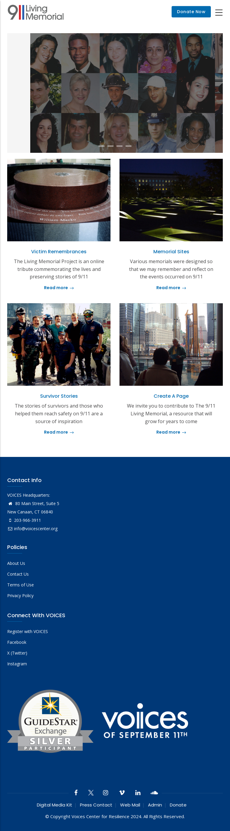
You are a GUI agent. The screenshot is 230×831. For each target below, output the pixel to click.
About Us (16, 563)
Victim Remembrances (59, 251)
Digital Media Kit (54, 805)
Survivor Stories (59, 396)
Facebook (16, 642)
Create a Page (171, 396)
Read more (59, 288)
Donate (178, 805)
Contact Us (18, 574)
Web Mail (130, 805)
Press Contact (96, 805)
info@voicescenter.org (32, 528)
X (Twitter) (17, 653)
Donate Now (191, 12)
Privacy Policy (20, 595)
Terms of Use (20, 585)
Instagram (17, 664)
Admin (155, 805)
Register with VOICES (27, 631)
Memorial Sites (171, 251)
